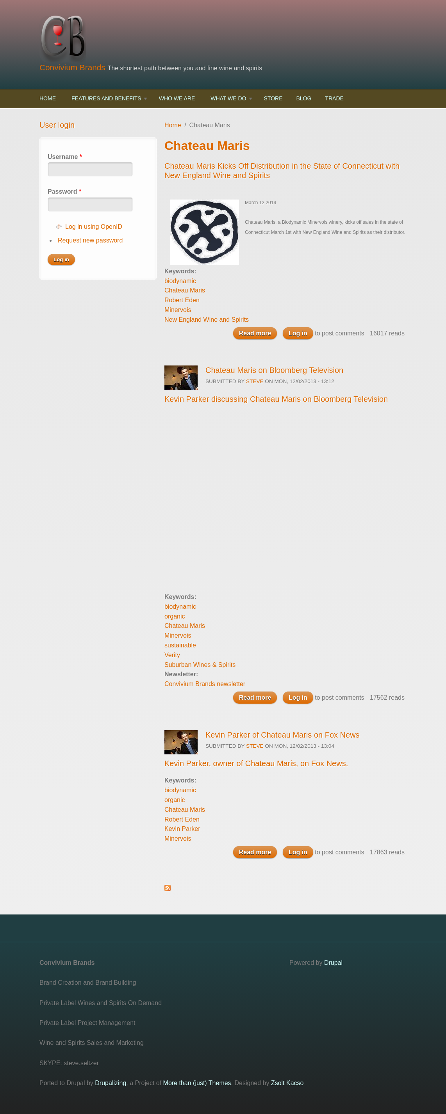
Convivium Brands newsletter (204, 684)
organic (174, 616)
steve (255, 381)
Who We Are (177, 98)
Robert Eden (182, 300)
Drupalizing (110, 1083)
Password (64, 191)
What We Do (228, 98)
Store (273, 98)
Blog (303, 98)
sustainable (180, 645)
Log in (298, 333)
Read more (258, 334)
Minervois (177, 310)
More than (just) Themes (197, 1083)
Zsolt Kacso (287, 1083)
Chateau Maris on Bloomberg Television (274, 370)
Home (47, 98)
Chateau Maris (184, 290)
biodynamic (180, 281)
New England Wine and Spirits (206, 319)
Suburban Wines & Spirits (199, 664)
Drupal (333, 962)
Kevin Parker (182, 828)
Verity (172, 655)
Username (65, 156)
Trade (334, 98)
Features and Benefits (106, 98)
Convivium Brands (73, 67)
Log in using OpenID (93, 226)
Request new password (90, 240)
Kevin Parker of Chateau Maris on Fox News (282, 735)
